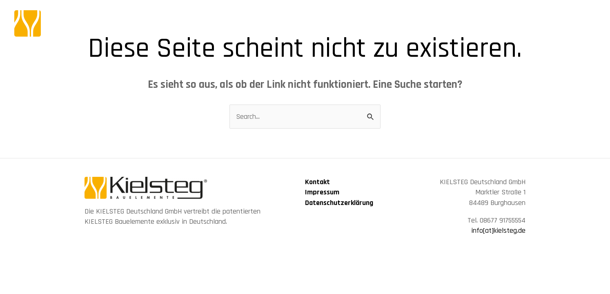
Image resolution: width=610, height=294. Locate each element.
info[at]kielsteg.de (498, 230)
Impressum (322, 192)
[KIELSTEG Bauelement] (87, 23)
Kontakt (317, 182)
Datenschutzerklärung (339, 202)
